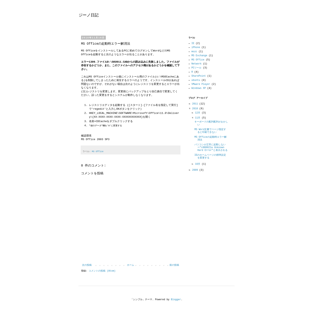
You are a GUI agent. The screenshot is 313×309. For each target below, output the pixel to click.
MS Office (97, 151)
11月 (198, 117)
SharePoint (198, 76)
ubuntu (195, 80)
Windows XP (198, 88)
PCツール (196, 67)
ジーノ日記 (89, 15)
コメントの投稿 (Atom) (102, 271)
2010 (195, 108)
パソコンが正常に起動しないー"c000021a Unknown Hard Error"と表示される (211, 147)
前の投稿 (174, 265)
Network (196, 63)
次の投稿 (87, 265)
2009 (195, 170)
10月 (198, 164)
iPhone (195, 47)
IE (192, 43)
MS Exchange (199, 55)
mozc (194, 51)
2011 (195, 103)
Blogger (176, 299)
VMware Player (200, 84)
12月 (198, 112)
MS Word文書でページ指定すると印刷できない (210, 131)
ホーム (130, 265)
